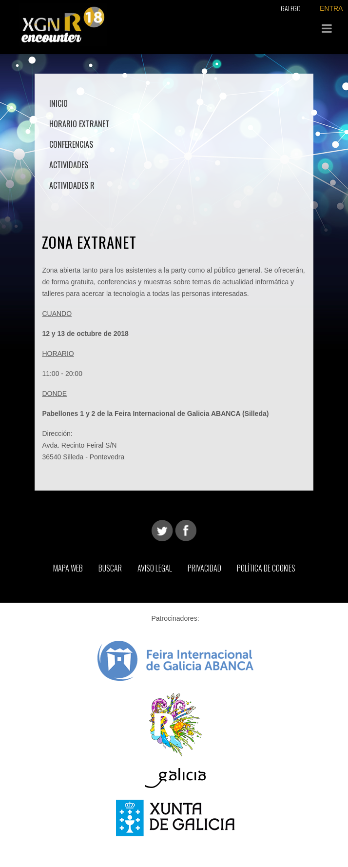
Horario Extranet (79, 124)
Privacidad (204, 568)
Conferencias (71, 144)
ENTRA (331, 8)
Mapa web (68, 568)
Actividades (68, 165)
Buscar (110, 568)
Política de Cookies (266, 568)
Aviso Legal (154, 568)
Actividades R (72, 185)
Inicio (58, 103)
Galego (291, 8)
